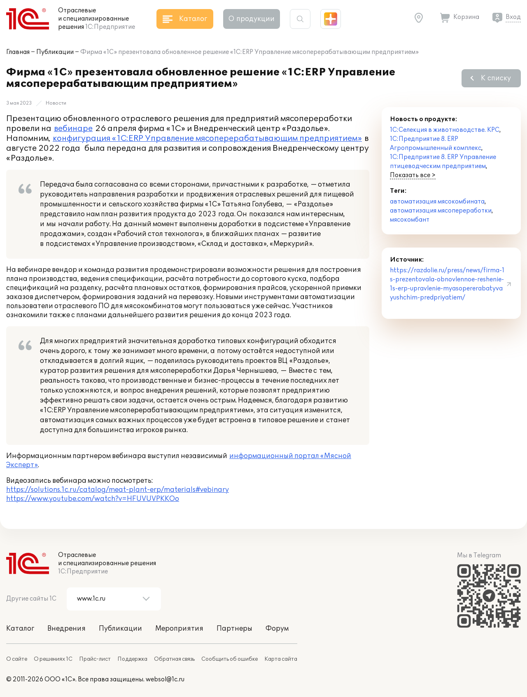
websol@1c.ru (165, 679)
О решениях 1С (53, 659)
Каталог (20, 628)
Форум (277, 628)
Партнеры (234, 628)
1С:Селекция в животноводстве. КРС (444, 129)
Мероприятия (179, 628)
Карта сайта (280, 659)
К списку (496, 78)
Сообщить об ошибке (229, 659)
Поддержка (132, 659)
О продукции (252, 19)
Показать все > (413, 175)
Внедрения (66, 628)
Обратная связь (174, 659)
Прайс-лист (95, 659)
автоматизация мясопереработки (441, 210)
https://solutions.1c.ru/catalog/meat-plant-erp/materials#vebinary (117, 490)
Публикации (55, 52)
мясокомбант (409, 219)
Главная (18, 52)
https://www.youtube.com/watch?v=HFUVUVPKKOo (92, 499)
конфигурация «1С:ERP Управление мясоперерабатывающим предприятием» (207, 138)
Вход (513, 17)
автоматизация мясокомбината (437, 201)
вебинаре (73, 128)
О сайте (16, 659)
